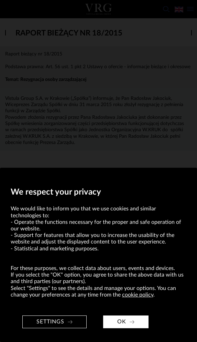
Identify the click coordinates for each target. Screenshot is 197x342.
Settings (50, 321)
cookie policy (137, 295)
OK (121, 321)
